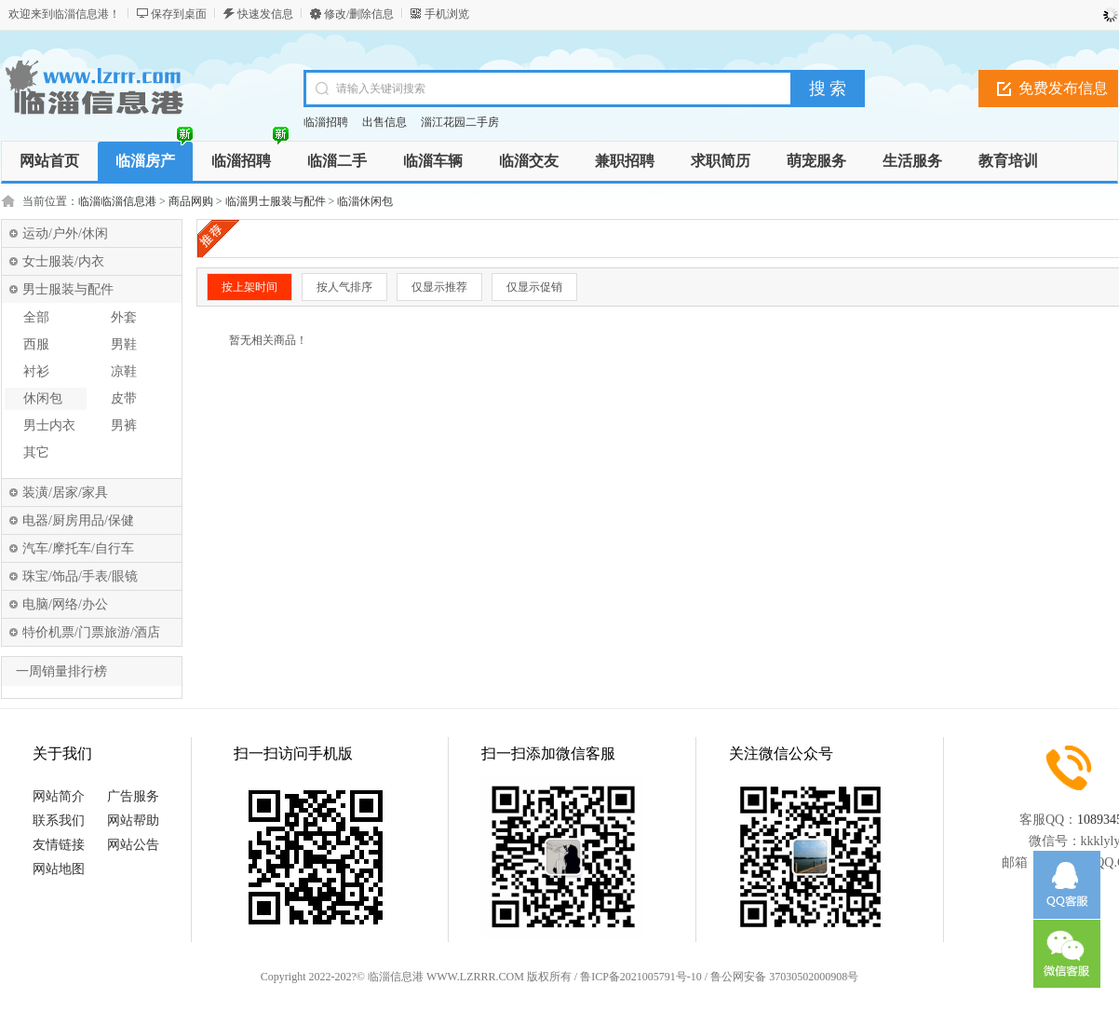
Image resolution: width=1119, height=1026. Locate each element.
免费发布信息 (1063, 88)
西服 (36, 344)
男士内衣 (49, 425)
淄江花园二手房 (460, 122)
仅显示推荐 (439, 287)
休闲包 (42, 398)
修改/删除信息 (359, 14)
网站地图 (59, 869)
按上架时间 (249, 287)
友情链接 (59, 845)
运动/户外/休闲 (65, 233)
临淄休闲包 (365, 201)
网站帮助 (133, 821)
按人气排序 (344, 287)
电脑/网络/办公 (65, 604)
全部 (36, 317)
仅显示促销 (534, 287)
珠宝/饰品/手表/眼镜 (80, 576)
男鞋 (124, 344)
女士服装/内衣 (63, 261)
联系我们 (59, 821)
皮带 (124, 398)
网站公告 (133, 845)
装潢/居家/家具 (65, 492)
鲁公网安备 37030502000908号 (784, 976)
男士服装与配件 (68, 289)
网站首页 (49, 161)
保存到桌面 (179, 14)
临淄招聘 (325, 122)
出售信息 (384, 122)
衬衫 (36, 371)
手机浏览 (447, 14)
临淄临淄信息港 (117, 201)
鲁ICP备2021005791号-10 (641, 976)
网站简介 (59, 796)
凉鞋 (124, 371)
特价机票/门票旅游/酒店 (91, 632)
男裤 (124, 425)
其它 (36, 452)
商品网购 (191, 201)
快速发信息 (265, 14)
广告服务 (133, 796)
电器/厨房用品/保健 (78, 520)
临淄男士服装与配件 (275, 201)
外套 (124, 317)
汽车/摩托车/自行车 (78, 548)
